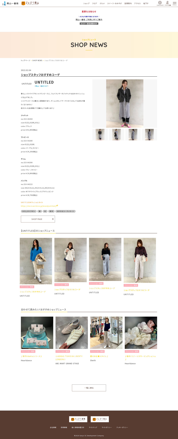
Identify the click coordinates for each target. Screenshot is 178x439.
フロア (95, 3)
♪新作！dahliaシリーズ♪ (31, 356)
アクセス (138, 3)
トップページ (25, 60)
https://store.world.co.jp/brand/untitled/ (38, 206)
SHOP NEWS (37, 60)
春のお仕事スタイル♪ (99, 356)
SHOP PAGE (36, 219)
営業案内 (129, 3)
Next (156, 268)
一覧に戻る (89, 387)
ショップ (87, 3)
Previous (22, 268)
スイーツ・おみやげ (115, 3)
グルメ (103, 3)
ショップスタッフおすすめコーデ (34, 291)
